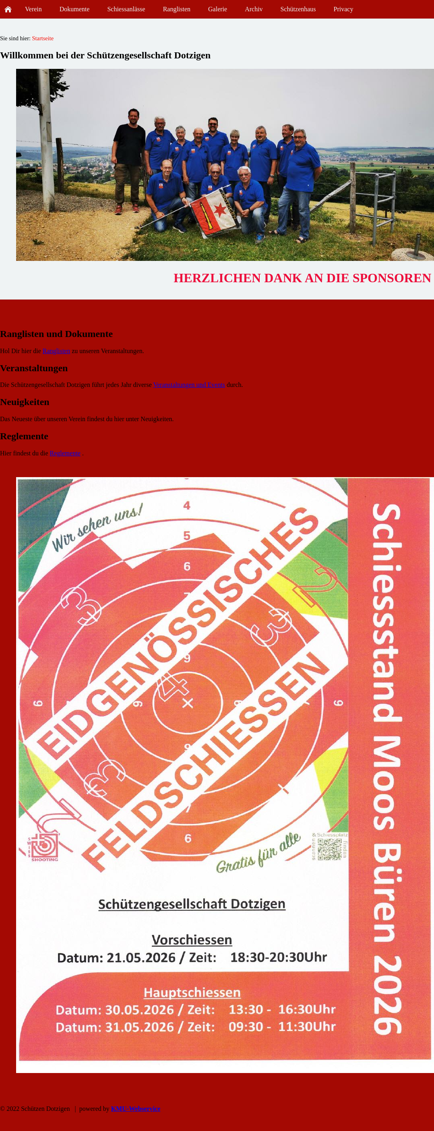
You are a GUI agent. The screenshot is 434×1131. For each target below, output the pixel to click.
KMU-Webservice (136, 1108)
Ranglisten (56, 350)
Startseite (43, 38)
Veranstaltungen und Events (189, 384)
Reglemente (65, 453)
